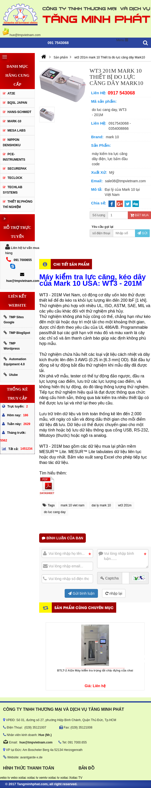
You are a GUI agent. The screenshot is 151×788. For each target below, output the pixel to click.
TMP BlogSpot (17, 333)
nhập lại (113, 593)
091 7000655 (23, 260)
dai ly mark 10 (101, 505)
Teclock (14, 178)
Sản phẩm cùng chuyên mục (84, 607)
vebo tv (5, 778)
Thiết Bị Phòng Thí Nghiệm (17, 204)
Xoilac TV (75, 778)
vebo (14, 778)
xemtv (43, 778)
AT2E (11, 93)
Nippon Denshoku (12, 142)
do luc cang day (54, 512)
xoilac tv (32, 778)
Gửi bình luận (81, 593)
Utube (11, 375)
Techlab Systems (12, 189)
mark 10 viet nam (73, 505)
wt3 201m (124, 505)
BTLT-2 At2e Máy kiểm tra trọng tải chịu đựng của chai (95, 666)
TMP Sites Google (14, 319)
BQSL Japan (17, 103)
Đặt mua (139, 215)
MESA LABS (16, 130)
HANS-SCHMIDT (19, 112)
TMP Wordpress (12, 345)
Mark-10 (14, 121)
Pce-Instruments (14, 156)
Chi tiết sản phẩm (71, 264)
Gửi (142, 233)
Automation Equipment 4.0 (15, 361)
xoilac (22, 778)
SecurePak (17, 168)
